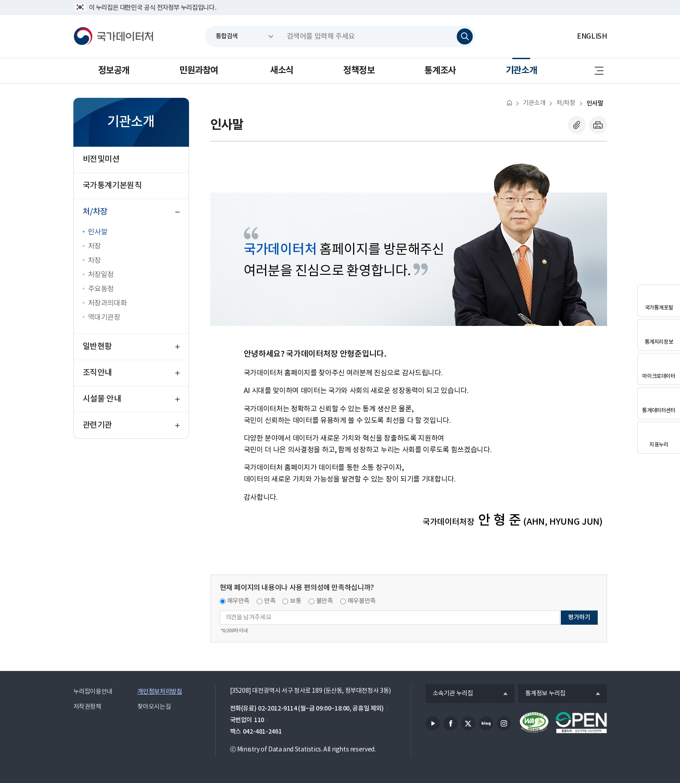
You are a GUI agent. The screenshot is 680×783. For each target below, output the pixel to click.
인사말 (98, 232)
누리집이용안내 (93, 691)
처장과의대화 (107, 303)
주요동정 (101, 289)
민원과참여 (198, 70)
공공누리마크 (581, 722)
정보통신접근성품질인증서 (534, 722)
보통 (295, 601)
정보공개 (113, 70)
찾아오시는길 (154, 707)
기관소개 (521, 70)
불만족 (324, 601)
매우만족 (238, 601)
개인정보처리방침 (159, 691)
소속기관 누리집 (449, 694)
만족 (269, 601)
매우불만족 (362, 601)
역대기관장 (104, 317)
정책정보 (358, 70)
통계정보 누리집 (542, 694)
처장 (94, 246)
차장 (94, 261)
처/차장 (565, 103)
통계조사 (439, 70)
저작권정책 (87, 707)
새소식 (282, 70)
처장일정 (101, 275)
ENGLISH (592, 36)
